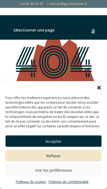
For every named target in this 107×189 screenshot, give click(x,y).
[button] (99, 87)
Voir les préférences (53, 170)
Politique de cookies (31, 182)
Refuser (53, 155)
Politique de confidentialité (69, 182)
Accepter (53, 141)
